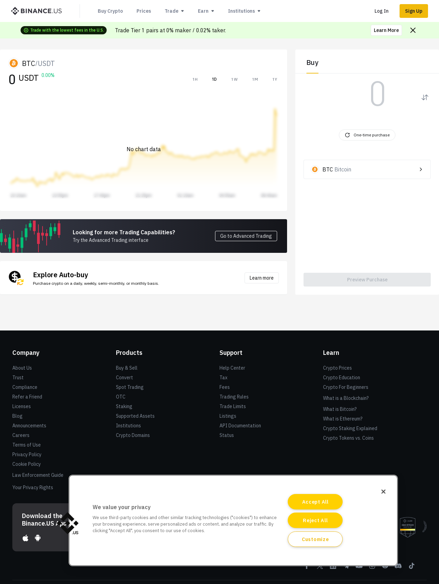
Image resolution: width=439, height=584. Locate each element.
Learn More (386, 30)
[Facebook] (307, 568)
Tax (223, 377)
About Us (22, 368)
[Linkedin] (333, 568)
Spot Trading (130, 387)
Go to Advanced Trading (246, 236)
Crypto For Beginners (345, 387)
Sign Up (414, 11)
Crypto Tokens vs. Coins (348, 438)
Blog (17, 416)
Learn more (262, 278)
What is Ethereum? (343, 419)
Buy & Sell (127, 368)
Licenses (21, 406)
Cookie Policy (26, 464)
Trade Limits (233, 406)
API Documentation (240, 426)
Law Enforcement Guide (37, 475)
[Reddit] (385, 568)
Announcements (29, 426)
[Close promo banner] (412, 30)
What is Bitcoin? (340, 409)
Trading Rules (234, 397)
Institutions (128, 426)
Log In (382, 11)
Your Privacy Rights (32, 487)
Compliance (24, 387)
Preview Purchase (367, 280)
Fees (225, 387)
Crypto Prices (337, 368)
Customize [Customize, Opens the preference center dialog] (315, 539)
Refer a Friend (27, 397)
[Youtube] (359, 568)
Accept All (315, 501)
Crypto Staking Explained (350, 428)
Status (227, 435)
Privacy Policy (26, 454)
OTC (121, 397)
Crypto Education (341, 377)
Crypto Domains (133, 435)
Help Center (232, 368)
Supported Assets (135, 416)
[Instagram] (372, 568)
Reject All (315, 520)
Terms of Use (26, 445)
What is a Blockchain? (346, 398)
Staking (124, 406)
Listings (228, 416)
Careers (20, 435)
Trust (18, 377)
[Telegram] (346, 568)
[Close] (383, 491)
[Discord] (398, 568)
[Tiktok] (411, 568)
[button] (68, 523)
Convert (124, 377)
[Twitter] (320, 568)
